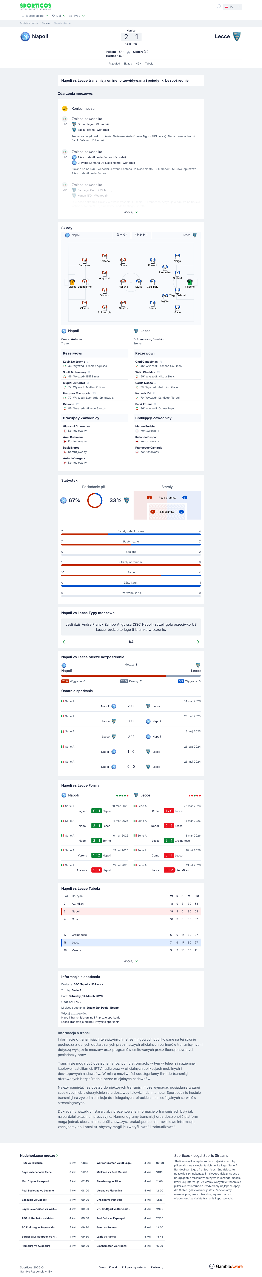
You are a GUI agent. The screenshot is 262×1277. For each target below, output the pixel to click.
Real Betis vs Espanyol (111, 1218)
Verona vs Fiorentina (109, 1190)
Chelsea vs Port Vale (109, 1199)
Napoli (66, 671)
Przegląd (114, 63)
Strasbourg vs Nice (109, 1181)
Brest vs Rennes (107, 1227)
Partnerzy (157, 1267)
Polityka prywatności (135, 1267)
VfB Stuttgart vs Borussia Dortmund (116, 1209)
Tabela (149, 63)
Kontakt (114, 1267)
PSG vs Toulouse (32, 1162)
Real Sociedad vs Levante (38, 1190)
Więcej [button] (131, 212)
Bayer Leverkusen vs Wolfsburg (41, 1209)
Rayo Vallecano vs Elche (37, 1172)
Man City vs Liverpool (35, 1181)
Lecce (196, 671)
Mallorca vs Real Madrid (112, 1172)
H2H (139, 63)
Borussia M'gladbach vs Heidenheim (41, 1236)
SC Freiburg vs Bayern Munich (41, 1227)
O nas (102, 1267)
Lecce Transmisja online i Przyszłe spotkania (90, 1021)
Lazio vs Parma (106, 1236)
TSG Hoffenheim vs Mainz (38, 1218)
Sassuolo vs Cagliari (34, 1199)
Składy (127, 63)
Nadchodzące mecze (39, 1155)
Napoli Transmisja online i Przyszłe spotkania (90, 1017)
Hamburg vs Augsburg (36, 1245)
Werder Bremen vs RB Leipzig (115, 1162)
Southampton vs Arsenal (112, 1245)
